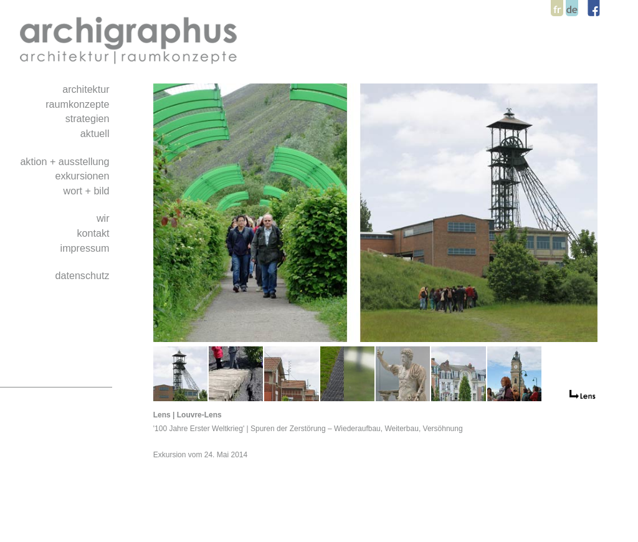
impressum (86, 248)
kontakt (94, 233)
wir (104, 218)
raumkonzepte (78, 104)
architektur (87, 89)
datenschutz (83, 275)
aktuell (96, 133)
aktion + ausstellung (66, 161)
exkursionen (83, 175)
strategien (88, 118)
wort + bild (88, 190)
